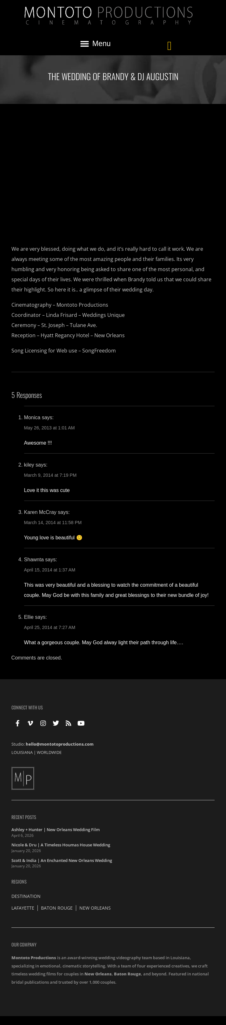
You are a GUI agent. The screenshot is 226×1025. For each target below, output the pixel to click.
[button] (95, 44)
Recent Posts (23, 817)
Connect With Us (27, 707)
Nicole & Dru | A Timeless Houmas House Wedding (60, 845)
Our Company (24, 944)
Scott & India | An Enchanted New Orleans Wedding (61, 860)
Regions (19, 881)
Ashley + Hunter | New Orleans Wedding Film (55, 829)
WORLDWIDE (49, 752)
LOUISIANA (22, 752)
